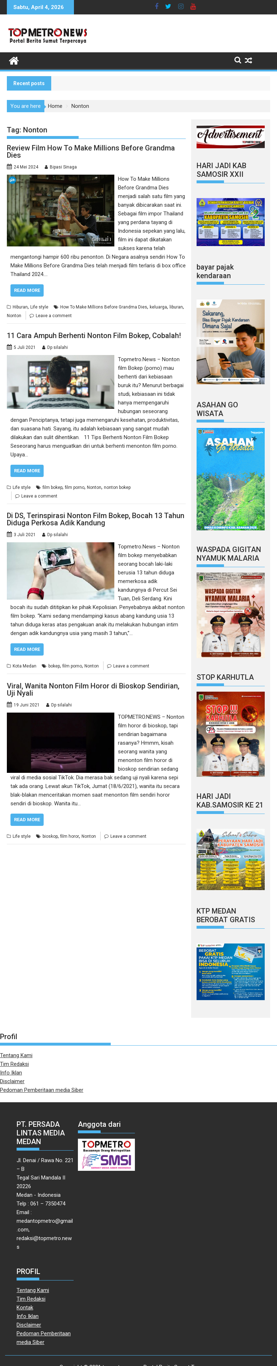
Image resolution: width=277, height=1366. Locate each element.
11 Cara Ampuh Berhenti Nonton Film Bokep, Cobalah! (94, 335)
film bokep (52, 487)
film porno (74, 487)
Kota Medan (24, 666)
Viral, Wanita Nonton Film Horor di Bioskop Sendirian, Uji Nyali (93, 689)
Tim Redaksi (14, 1064)
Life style (39, 307)
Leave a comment (54, 315)
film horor (69, 836)
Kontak (25, 1307)
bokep (54, 666)
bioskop (50, 836)
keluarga (158, 307)
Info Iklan (11, 1072)
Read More (27, 290)
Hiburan (20, 307)
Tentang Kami (16, 1055)
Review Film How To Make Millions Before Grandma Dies (91, 151)
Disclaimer (12, 1081)
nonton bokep (117, 487)
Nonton (14, 315)
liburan (176, 307)
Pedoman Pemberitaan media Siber (41, 1090)
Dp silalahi (57, 347)
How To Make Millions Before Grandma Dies (103, 307)
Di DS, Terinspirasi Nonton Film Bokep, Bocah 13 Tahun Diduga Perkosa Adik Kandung (95, 519)
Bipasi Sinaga (63, 167)
